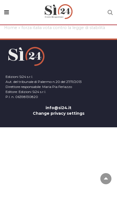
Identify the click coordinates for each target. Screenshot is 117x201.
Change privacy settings (58, 113)
